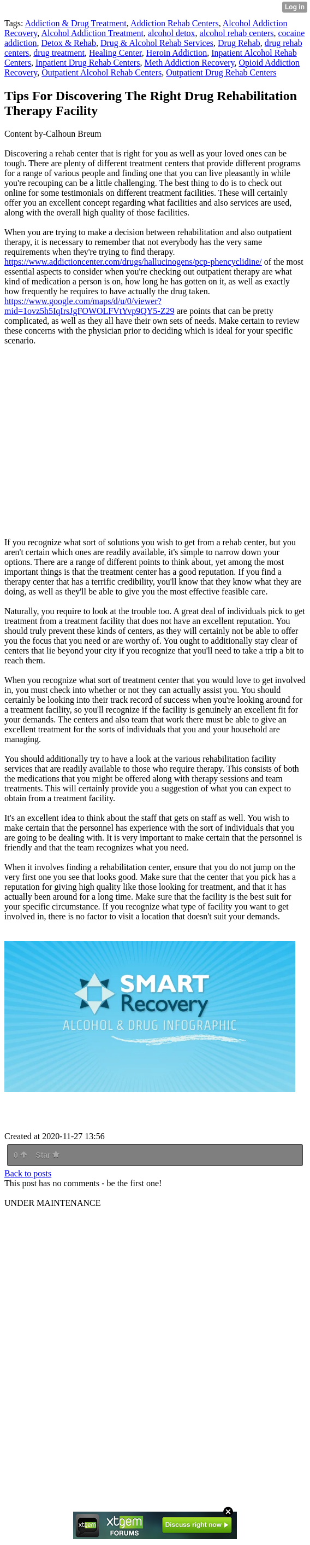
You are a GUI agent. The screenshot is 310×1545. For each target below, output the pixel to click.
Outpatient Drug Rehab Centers (221, 72)
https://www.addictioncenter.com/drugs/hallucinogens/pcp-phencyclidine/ (133, 261)
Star (47, 1155)
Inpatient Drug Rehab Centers (87, 62)
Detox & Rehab (68, 43)
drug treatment (59, 52)
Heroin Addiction (176, 52)
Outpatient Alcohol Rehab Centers (101, 72)
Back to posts (27, 1173)
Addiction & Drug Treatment (76, 23)
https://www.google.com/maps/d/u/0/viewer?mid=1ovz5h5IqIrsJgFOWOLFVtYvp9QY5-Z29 (89, 306)
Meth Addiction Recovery (189, 62)
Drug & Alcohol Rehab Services (156, 43)
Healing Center (115, 52)
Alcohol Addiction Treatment (92, 33)
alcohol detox (171, 33)
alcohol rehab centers (237, 33)
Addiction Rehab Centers (174, 23)
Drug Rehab (239, 43)
